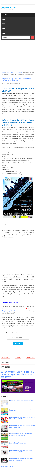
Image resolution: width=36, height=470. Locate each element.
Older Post (30, 357)
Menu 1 (4, 19)
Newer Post (5, 357)
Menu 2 (4, 24)
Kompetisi (15, 83)
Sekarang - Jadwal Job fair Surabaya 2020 (21, 400)
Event (11, 83)
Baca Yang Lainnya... (7, 466)
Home (4, 15)
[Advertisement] (18, 55)
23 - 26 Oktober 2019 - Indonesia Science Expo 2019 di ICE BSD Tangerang (17, 374)
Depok (7, 83)
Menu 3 (4, 28)
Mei (19, 83)
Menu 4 (4, 33)
